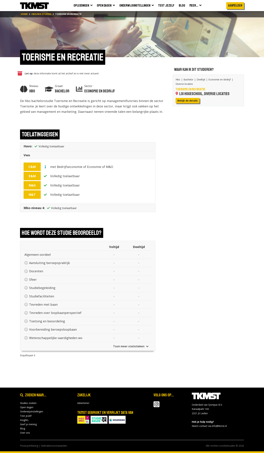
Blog (22, 428)
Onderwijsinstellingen (31, 411)
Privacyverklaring (29, 445)
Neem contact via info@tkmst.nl (209, 426)
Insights (24, 420)
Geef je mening (28, 424)
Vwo (27, 156)
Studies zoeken (28, 403)
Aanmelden (235, 5)
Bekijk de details (187, 100)
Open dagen (26, 407)
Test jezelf (25, 415)
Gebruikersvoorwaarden (54, 445)
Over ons (25, 432)
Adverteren (83, 403)
